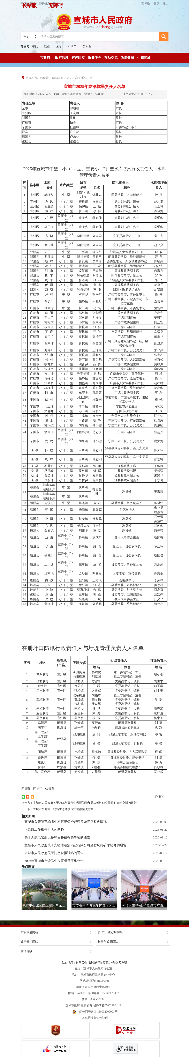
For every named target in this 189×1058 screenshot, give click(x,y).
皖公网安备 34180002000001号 (95, 1011)
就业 (47, 46)
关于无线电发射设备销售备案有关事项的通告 (57, 837)
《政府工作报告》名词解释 (44, 829)
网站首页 (58, 78)
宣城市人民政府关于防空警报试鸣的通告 (54, 853)
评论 (161, 796)
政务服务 (94, 57)
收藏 (51, 788)
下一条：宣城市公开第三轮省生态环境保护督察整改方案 (57, 809)
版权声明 (95, 962)
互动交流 (111, 57)
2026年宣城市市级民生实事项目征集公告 (54, 861)
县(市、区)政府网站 (110, 932)
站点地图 (68, 962)
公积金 (87, 46)
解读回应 (78, 57)
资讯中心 (72, 78)
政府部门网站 (29, 941)
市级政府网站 (29, 932)
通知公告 (87, 78)
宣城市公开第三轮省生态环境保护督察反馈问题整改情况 (65, 821)
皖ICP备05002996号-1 (107, 1005)
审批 (35, 46)
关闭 (39, 788)
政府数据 (127, 57)
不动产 (72, 46)
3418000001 (102, 980)
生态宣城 (143, 57)
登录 (156, 3)
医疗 (59, 46)
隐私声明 (121, 962)
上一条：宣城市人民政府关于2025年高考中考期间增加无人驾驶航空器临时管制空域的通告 (79, 802)
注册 (165, 3)
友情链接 (26, 951)
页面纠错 (108, 962)
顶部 (27, 788)
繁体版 (147, 3)
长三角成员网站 (108, 941)
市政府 (45, 57)
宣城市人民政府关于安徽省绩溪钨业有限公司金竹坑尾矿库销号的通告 (75, 845)
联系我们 (81, 962)
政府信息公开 (61, 59)
